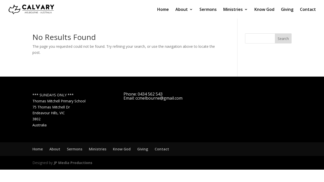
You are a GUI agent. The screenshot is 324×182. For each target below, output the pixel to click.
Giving (287, 10)
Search (283, 38)
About (181, 10)
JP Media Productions (73, 162)
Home (163, 10)
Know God (264, 10)
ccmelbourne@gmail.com (159, 98)
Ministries (233, 10)
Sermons (208, 10)
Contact (308, 10)
